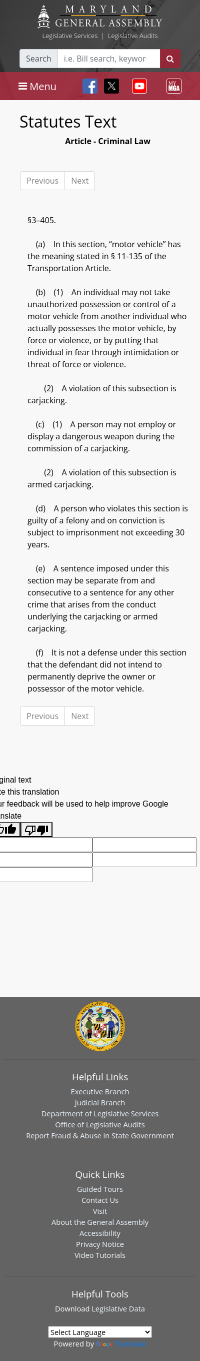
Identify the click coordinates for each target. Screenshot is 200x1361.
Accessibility (100, 1233)
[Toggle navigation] (37, 86)
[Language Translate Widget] (100, 1332)
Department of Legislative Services (100, 1113)
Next (79, 180)
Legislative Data (118, 1308)
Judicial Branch (100, 1102)
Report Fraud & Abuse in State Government (100, 1135)
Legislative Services (70, 35)
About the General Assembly (100, 1222)
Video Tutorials (100, 1255)
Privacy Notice (100, 1244)
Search (39, 58)
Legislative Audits (133, 35)
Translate (121, 1343)
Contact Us (100, 1200)
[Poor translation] (36, 830)
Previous (42, 180)
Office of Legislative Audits (99, 1124)
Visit (100, 1211)
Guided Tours (100, 1189)
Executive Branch (100, 1091)
